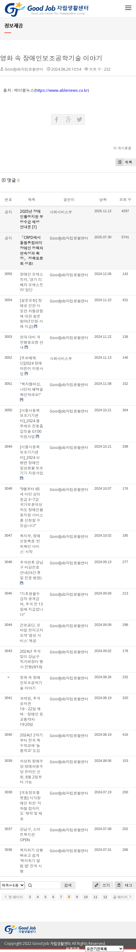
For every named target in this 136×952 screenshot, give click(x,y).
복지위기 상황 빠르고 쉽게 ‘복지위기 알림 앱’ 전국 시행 (31, 860)
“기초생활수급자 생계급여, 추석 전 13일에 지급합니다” (31, 604)
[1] (34, 227)
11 (95, 897)
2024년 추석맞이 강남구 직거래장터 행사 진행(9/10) (31, 659)
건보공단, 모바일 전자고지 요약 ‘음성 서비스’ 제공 (31, 633)
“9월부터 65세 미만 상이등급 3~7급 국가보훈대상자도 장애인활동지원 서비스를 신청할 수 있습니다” (31, 507)
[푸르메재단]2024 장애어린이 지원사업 (31, 365)
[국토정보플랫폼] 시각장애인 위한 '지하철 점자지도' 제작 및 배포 (31, 805)
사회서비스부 (61, 212)
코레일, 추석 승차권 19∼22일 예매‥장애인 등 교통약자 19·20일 (31, 711)
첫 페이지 (13, 897)
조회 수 (125, 199)
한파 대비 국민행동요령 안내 (31, 342)
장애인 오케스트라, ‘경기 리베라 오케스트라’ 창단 (31, 282)
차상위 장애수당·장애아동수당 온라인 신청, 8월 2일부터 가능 (31, 771)
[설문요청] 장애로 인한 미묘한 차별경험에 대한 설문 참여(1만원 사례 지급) (31, 313)
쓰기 (101, 885)
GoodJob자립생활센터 (24, 69)
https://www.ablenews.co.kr (61, 90)
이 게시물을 (122, 148)
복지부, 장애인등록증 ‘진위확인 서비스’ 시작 (30, 543)
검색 (68, 885)
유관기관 (72, 948)
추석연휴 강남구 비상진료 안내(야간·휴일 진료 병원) (31, 570)
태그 (123, 885)
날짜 (103, 199)
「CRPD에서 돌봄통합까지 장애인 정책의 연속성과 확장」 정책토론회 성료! (31, 250)
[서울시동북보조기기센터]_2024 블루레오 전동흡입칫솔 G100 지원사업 (31, 423)
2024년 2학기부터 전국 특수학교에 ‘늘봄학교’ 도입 (31, 742)
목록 (124, 162)
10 (86, 897)
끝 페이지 (122, 897)
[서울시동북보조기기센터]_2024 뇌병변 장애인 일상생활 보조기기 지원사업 (31, 460)
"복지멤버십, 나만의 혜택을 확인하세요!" (31, 389)
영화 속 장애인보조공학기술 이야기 (51, 58)
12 (105, 897)
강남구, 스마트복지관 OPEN (30, 834)
